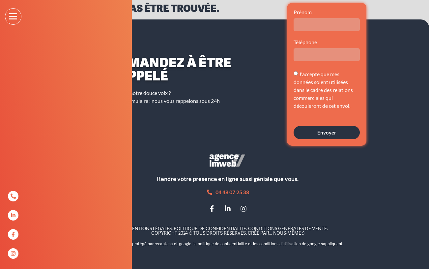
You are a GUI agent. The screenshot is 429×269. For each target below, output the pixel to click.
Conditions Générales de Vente (287, 228)
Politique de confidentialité (210, 228)
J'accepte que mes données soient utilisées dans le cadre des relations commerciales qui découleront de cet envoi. (323, 90)
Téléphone (305, 42)
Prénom (303, 12)
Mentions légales (150, 228)
